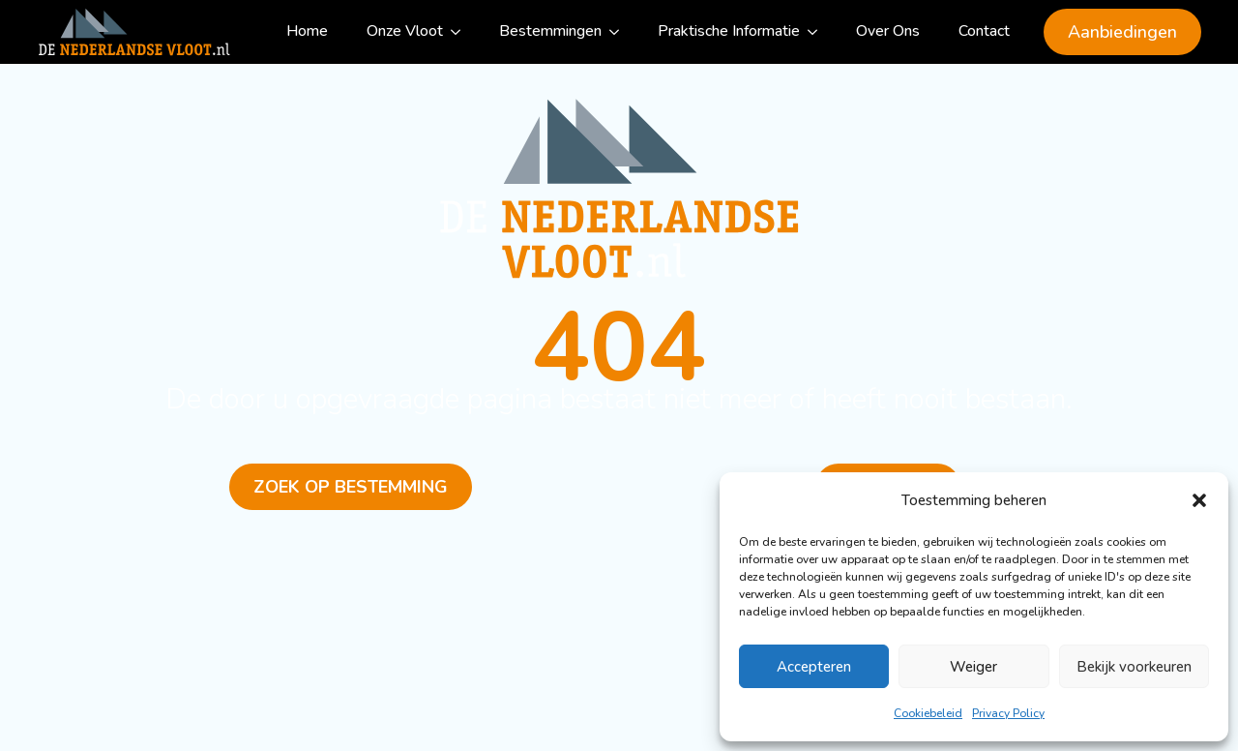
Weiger (973, 666)
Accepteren (814, 666)
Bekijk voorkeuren (1134, 666)
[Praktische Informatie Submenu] (818, 32)
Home (307, 31)
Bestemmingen (550, 31)
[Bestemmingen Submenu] (620, 32)
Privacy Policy (1008, 713)
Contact (984, 31)
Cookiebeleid (928, 713)
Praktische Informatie (729, 31)
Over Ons (888, 31)
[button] (1199, 500)
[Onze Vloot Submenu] (461, 32)
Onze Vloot (405, 31)
